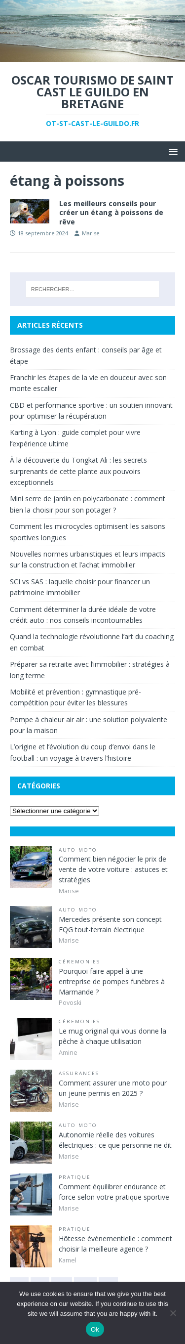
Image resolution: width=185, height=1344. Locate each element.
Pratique (75, 1177)
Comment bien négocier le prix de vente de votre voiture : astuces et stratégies (113, 869)
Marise (91, 233)
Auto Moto (78, 850)
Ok (95, 1329)
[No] (173, 1313)
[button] (171, 151)
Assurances (79, 1073)
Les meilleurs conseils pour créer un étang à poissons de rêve (111, 212)
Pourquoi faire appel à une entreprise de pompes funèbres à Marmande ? (112, 981)
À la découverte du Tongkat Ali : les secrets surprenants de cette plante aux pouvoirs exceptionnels (78, 471)
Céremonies (79, 961)
